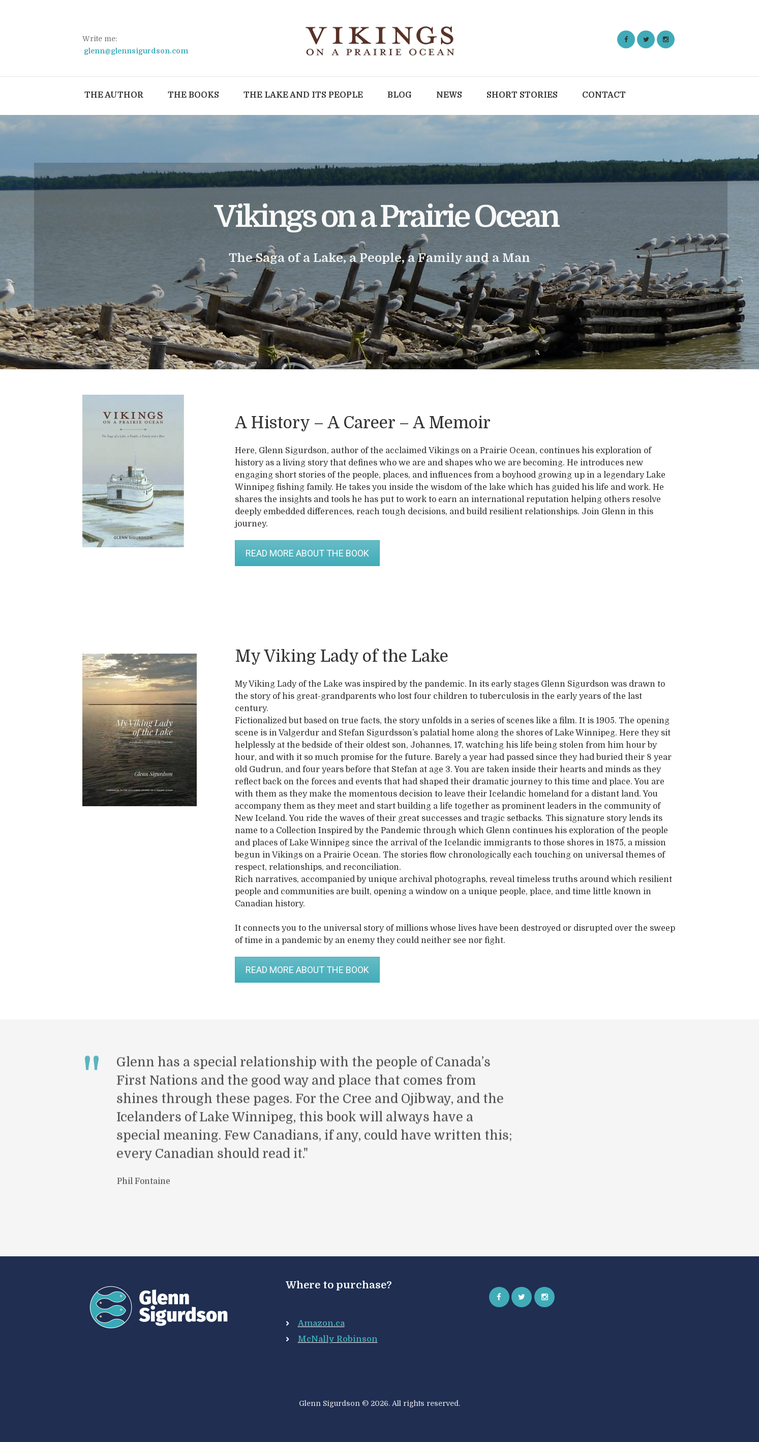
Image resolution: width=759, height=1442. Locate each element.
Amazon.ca (321, 1323)
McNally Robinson (338, 1339)
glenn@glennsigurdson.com (136, 51)
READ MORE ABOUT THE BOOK (307, 553)
